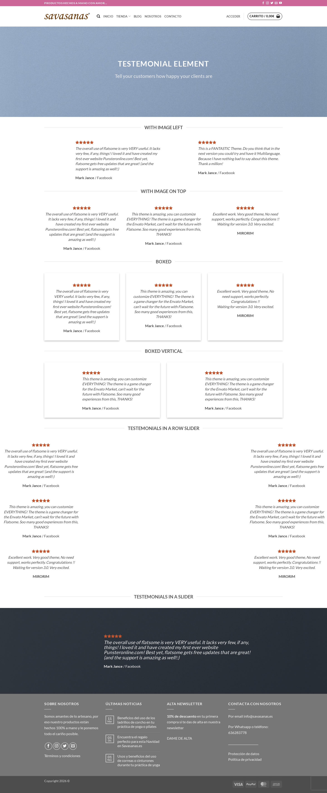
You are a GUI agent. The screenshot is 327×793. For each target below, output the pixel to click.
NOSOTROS (153, 16)
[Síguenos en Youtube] (280, 3)
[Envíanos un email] (276, 3)
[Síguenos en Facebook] (263, 3)
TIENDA (123, 16)
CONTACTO (172, 16)
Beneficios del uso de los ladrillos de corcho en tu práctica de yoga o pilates (136, 722)
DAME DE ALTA (179, 738)
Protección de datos (243, 753)
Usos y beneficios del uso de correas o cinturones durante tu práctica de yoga (138, 760)
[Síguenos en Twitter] (271, 3)
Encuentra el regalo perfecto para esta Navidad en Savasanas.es (138, 741)
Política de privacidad (245, 759)
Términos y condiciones (62, 755)
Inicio (108, 16)
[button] (249, 3)
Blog (137, 16)
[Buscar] (98, 16)
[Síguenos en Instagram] (267, 3)
